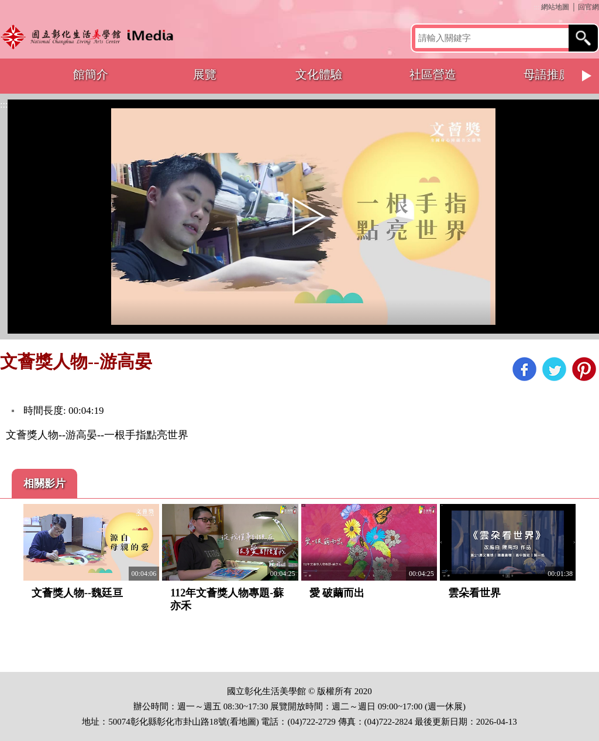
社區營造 (432, 74)
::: (536, 7)
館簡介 (90, 74)
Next (587, 76)
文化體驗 (318, 74)
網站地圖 (555, 7)
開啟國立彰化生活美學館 (90, 37)
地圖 (247, 721)
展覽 (204, 74)
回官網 (588, 7)
